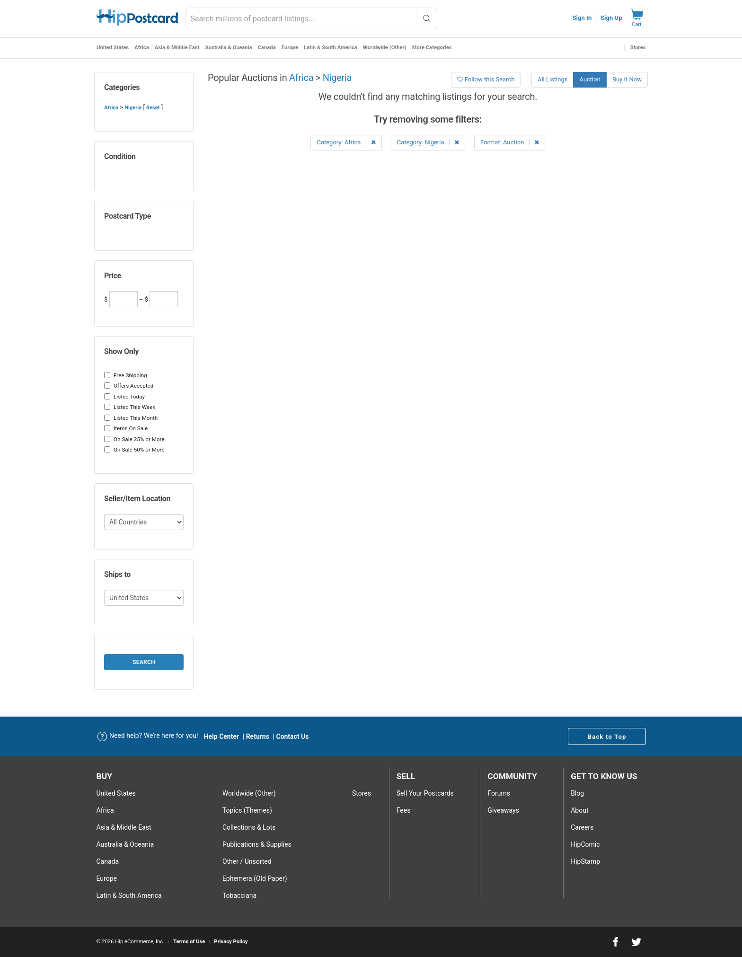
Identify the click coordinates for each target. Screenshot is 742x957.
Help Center (221, 736)
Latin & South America (330, 47)
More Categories (431, 47)
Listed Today (124, 396)
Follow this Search (486, 79)
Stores (638, 47)
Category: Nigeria (428, 142)
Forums (498, 793)
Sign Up (611, 17)
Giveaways (503, 810)
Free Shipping (125, 375)
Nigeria (132, 108)
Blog (577, 793)
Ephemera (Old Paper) (254, 878)
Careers (582, 827)
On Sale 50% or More (134, 449)
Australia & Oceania (228, 47)
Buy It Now (627, 79)
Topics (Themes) (247, 810)
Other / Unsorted (247, 861)
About (579, 810)
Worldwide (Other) (384, 47)
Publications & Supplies (257, 844)
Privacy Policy (230, 942)
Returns (257, 736)
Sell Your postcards (425, 793)
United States (113, 47)
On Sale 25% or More (134, 439)
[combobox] (311, 18)
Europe (289, 47)
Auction (589, 79)
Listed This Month (131, 418)
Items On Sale (126, 428)
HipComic (585, 844)
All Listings (553, 79)
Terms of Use (189, 942)
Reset (152, 108)
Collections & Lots (249, 827)
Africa (141, 47)
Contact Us (292, 736)
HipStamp (585, 861)
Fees (404, 810)
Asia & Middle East (176, 47)
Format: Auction (509, 142)
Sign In (582, 17)
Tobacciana (239, 895)
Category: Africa (346, 142)
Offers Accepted (128, 385)
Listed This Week (129, 407)
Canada (266, 47)
